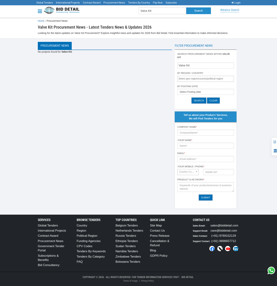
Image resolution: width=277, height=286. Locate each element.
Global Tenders (44, 2)
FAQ (80, 261)
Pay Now (158, 2)
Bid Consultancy (49, 265)
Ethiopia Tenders (127, 241)
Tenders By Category (91, 256)
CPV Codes (84, 246)
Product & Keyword (190, 179)
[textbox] (206, 78)
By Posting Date (187, 86)
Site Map (156, 225)
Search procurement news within (203, 56)
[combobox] (205, 79)
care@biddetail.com (224, 230)
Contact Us (157, 230)
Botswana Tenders (128, 261)
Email (181, 153)
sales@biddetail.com (224, 225)
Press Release (160, 235)
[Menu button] (41, 11)
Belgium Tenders (127, 225)
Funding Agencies (89, 241)
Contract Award (92, 2)
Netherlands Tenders (129, 230)
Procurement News (114, 2)
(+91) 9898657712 (223, 241)
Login (236, 2)
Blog (153, 250)
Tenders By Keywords (91, 251)
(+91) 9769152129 (223, 235)
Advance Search (229, 9)
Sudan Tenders (126, 246)
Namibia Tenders (127, 251)
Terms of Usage (130, 280)
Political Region (87, 235)
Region (81, 230)
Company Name (187, 127)
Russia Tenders (126, 235)
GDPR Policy (158, 255)
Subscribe (171, 2)
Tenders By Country (139, 2)
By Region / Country (190, 73)
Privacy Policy (147, 280)
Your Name (184, 140)
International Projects (68, 2)
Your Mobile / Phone (190, 166)
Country (82, 225)
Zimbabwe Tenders (128, 256)
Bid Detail (188, 277)
